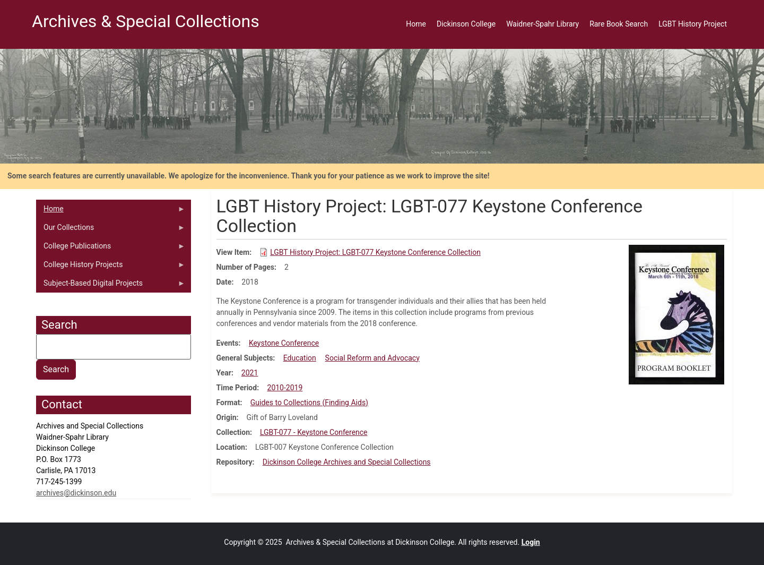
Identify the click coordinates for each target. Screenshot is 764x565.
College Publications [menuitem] (110, 248)
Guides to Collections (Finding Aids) (309, 402)
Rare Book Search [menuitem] (618, 24)
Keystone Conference (284, 343)
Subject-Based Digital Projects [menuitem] (110, 286)
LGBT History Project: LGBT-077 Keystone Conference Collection (375, 252)
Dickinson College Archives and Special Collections (347, 462)
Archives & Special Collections (145, 21)
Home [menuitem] (416, 24)
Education (299, 358)
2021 (249, 373)
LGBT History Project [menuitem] (692, 24)
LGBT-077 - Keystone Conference (314, 432)
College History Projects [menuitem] (110, 267)
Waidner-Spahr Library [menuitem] (542, 24)
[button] (676, 314)
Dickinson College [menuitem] (466, 24)
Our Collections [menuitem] (110, 230)
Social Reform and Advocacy (372, 358)
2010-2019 (285, 387)
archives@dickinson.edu (76, 493)
